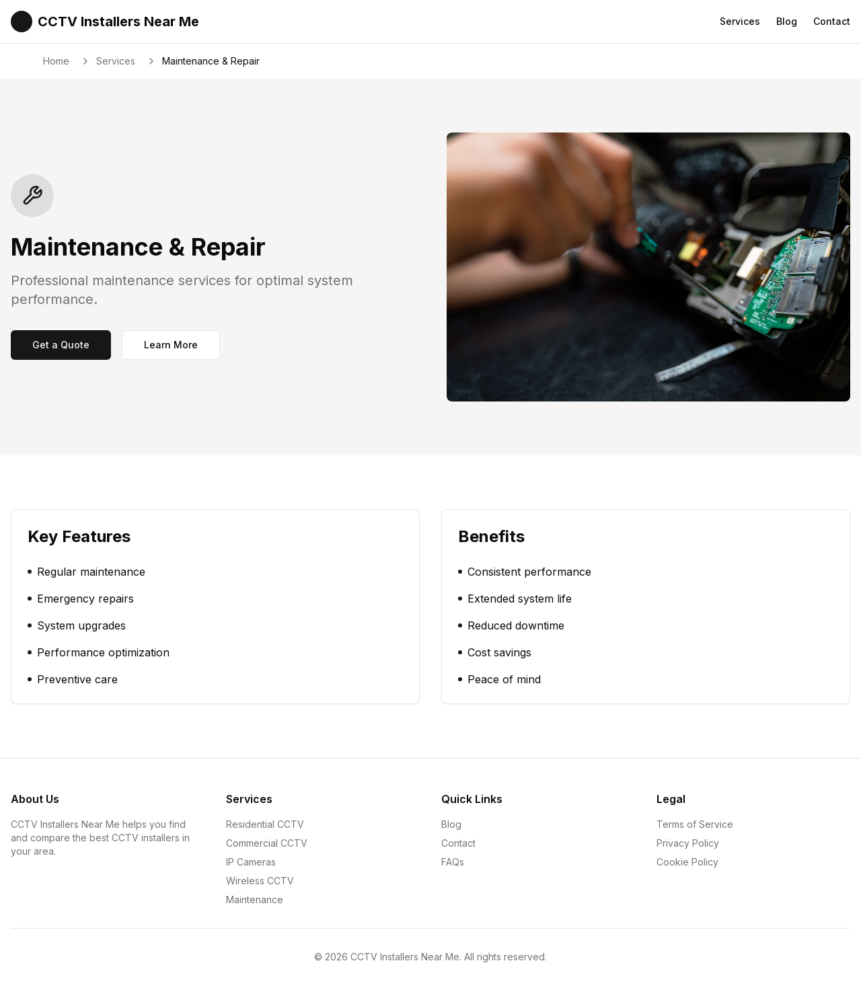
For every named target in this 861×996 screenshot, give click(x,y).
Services (740, 21)
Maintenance (254, 899)
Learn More (171, 344)
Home (56, 61)
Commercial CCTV (266, 843)
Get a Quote (60, 344)
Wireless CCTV (260, 880)
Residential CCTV (265, 824)
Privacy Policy (688, 843)
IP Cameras (251, 862)
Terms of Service (695, 824)
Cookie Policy (687, 862)
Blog (786, 21)
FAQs (452, 862)
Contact (831, 21)
